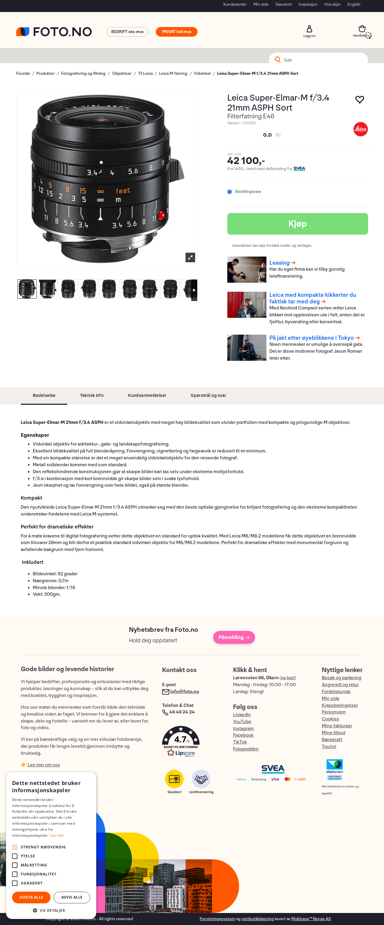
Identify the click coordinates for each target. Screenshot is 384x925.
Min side (261, 4)
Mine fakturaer (337, 726)
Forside (23, 73)
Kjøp (297, 223)
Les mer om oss (44, 765)
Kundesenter (235, 4)
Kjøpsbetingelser (340, 705)
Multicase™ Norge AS (311, 918)
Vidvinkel (202, 73)
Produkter (45, 73)
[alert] (51, 845)
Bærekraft (332, 740)
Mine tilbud (333, 733)
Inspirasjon (308, 4)
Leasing (279, 262)
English (354, 4)
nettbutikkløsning (257, 918)
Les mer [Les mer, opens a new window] (57, 835)
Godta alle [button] (31, 897)
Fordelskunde (336, 692)
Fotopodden (246, 749)
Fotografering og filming (83, 73)
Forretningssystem (217, 918)
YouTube (242, 722)
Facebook (243, 735)
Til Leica (145, 73)
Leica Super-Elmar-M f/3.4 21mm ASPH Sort (257, 73)
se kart (288, 678)
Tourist (329, 747)
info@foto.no (184, 692)
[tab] (44, 395)
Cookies (330, 719)
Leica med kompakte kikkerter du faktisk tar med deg (312, 298)
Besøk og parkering (341, 678)
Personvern (334, 712)
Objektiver (122, 73)
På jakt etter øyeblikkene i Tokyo (311, 338)
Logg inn (309, 29)
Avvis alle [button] (72, 897)
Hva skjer (332, 4)
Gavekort (283, 4)
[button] (191, 743)
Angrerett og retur (340, 685)
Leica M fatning (173, 73)
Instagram (243, 729)
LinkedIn (242, 715)
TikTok (240, 742)
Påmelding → (234, 637)
